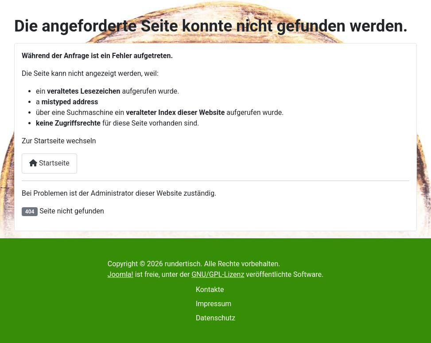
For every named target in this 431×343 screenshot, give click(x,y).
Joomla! (120, 274)
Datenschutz (215, 318)
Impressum (214, 304)
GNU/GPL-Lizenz (217, 274)
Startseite (49, 163)
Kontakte (210, 289)
